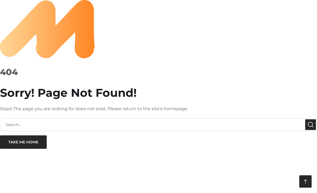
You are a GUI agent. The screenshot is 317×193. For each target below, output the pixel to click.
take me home (23, 142)
